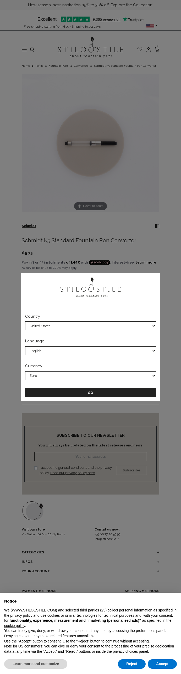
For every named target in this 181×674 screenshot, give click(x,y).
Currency (33, 366)
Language (34, 341)
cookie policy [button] (14, 626)
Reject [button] (131, 664)
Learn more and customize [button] (36, 664)
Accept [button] (162, 664)
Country (32, 316)
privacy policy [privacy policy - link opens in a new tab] (21, 615)
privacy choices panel (130, 651)
